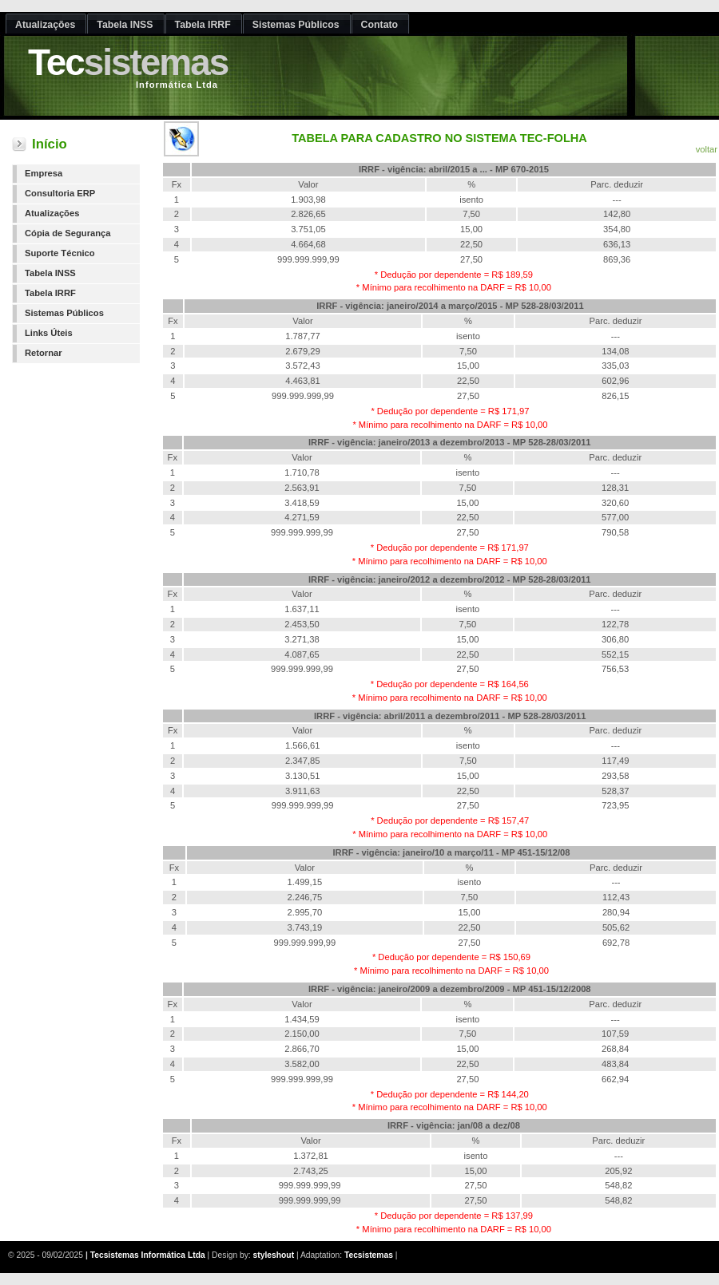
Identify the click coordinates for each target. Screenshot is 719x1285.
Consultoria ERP (60, 193)
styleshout (274, 1255)
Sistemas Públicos (64, 313)
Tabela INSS (50, 273)
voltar (706, 149)
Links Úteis (49, 333)
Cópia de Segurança (68, 233)
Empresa (43, 173)
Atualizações (52, 213)
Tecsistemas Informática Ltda (147, 1255)
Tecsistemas (368, 1255)
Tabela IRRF (50, 293)
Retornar (43, 353)
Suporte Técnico (60, 253)
